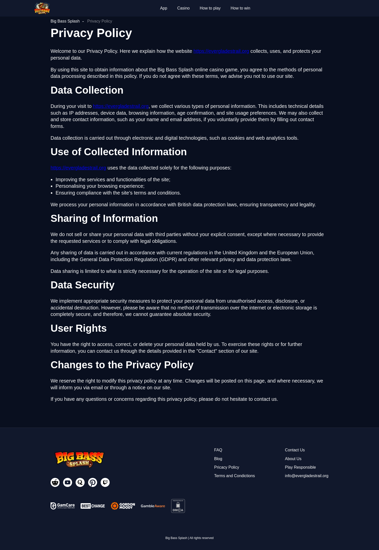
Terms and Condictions (234, 476)
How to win (240, 8)
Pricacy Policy (226, 467)
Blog (218, 459)
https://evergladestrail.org (221, 51)
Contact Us (295, 450)
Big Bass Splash (65, 21)
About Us (293, 459)
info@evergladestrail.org (306, 476)
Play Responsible (300, 467)
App (163, 8)
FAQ (218, 450)
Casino (183, 8)
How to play (210, 8)
